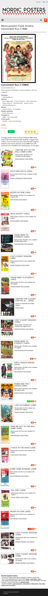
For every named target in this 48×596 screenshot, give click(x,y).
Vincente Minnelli (15, 476)
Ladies (5, 121)
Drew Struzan (8, 113)
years (39, 579)
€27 (33, 188)
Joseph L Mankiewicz (16, 178)
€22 (33, 316)
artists (27, 579)
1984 (4, 117)
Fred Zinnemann (19, 244)
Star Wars (42, 583)
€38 (33, 252)
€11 (33, 486)
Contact (38, 2)
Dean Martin (7, 103)
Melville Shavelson (15, 265)
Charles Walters (15, 221)
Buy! (11, 132)
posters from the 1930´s (8, 585)
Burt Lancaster (29, 244)
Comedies (17, 109)
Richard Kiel (18, 103)
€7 (34, 529)
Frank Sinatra (19, 101)
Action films (7, 109)
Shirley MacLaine (9, 105)
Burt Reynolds (8, 101)
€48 (33, 422)
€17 (33, 210)
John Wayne (30, 329)
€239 (33, 358)
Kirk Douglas (25, 265)
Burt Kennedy (18, 371)
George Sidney (15, 497)
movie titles (33, 579)
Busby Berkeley (20, 159)
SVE (47, 2)
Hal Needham (8, 97)
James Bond (26, 583)
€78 (33, 167)
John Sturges (14, 199)
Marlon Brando (27, 178)
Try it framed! (12, 117)
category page (24, 582)
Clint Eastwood (17, 583)
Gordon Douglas (19, 393)
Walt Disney (34, 583)
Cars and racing (15, 121)
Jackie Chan (28, 103)
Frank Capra (14, 455)
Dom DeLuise (31, 101)
